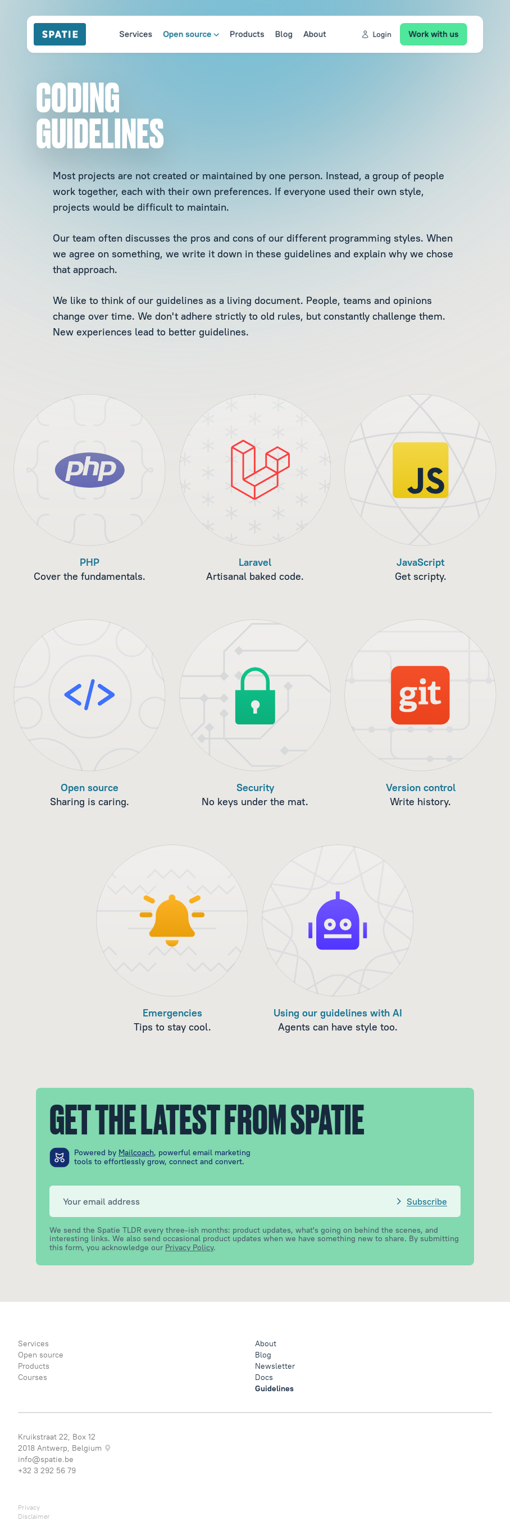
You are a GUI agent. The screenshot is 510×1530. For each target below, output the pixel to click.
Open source (185, 33)
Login (381, 34)
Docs (264, 1377)
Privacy (29, 1507)
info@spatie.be (46, 1459)
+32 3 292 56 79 (47, 1470)
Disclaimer (34, 1516)
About (316, 33)
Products (244, 33)
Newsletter (275, 1366)
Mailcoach (136, 1152)
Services (127, 33)
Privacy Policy (189, 1247)
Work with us (441, 33)
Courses (32, 1377)
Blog (283, 33)
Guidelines (274, 1388)
